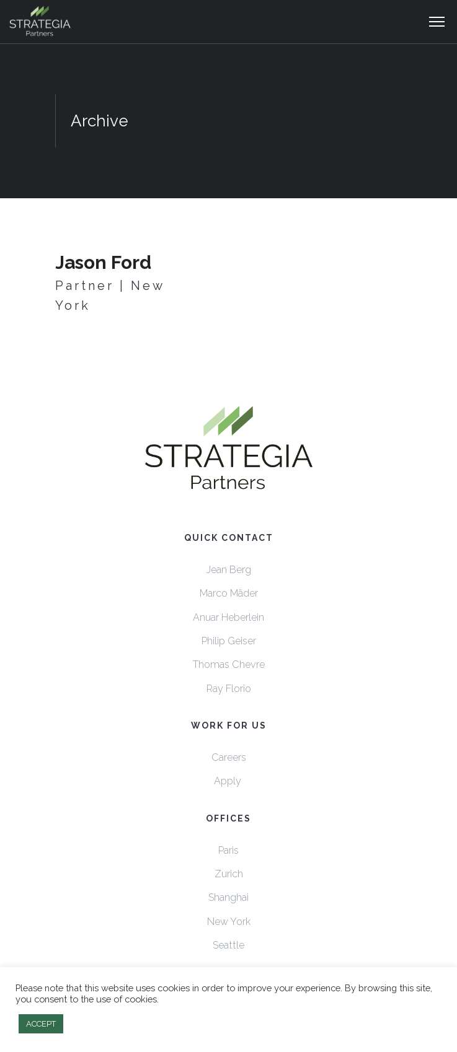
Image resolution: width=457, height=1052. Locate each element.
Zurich (229, 874)
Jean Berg (228, 570)
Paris (228, 850)
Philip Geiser (229, 641)
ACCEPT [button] (41, 1023)
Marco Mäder (229, 593)
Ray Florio (228, 689)
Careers (228, 757)
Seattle (228, 945)
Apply (229, 781)
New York (229, 921)
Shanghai (228, 897)
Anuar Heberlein (228, 617)
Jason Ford (103, 262)
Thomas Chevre (229, 664)
